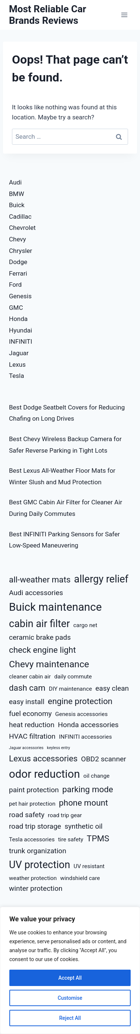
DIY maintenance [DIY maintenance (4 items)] (70, 688)
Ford (15, 284)
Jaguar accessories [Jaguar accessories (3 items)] (26, 747)
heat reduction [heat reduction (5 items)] (32, 724)
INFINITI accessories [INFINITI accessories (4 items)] (85, 736)
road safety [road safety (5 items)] (26, 814)
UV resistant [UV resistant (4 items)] (89, 866)
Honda (18, 318)
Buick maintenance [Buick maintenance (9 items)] (55, 607)
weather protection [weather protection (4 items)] (33, 878)
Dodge (18, 262)
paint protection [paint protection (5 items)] (34, 790)
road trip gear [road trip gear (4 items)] (65, 815)
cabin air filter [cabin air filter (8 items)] (39, 624)
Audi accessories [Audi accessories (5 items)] (36, 592)
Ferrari (18, 273)
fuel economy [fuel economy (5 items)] (30, 713)
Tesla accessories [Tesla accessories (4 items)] (32, 839)
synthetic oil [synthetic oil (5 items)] (84, 826)
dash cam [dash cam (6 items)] (27, 688)
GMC (16, 307)
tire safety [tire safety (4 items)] (71, 839)
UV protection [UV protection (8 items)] (39, 865)
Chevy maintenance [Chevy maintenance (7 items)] (49, 664)
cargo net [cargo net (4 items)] (85, 625)
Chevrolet (22, 227)
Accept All (70, 978)
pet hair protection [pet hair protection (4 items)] (32, 803)
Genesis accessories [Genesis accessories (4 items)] (81, 714)
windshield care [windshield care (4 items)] (80, 878)
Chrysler (20, 250)
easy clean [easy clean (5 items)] (112, 688)
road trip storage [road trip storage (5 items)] (35, 826)
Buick (17, 205)
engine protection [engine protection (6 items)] (80, 701)
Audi (15, 182)
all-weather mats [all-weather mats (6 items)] (40, 579)
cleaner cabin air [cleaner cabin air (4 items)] (30, 676)
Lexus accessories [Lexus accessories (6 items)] (43, 758)
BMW (16, 194)
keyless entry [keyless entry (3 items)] (58, 747)
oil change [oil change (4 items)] (96, 776)
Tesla (16, 375)
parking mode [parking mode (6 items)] (87, 789)
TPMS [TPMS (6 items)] (98, 838)
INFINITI (20, 341)
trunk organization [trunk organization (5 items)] (37, 851)
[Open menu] (124, 14)
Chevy (17, 239)
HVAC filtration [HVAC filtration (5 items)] (32, 736)
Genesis (20, 296)
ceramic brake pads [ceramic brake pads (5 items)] (40, 637)
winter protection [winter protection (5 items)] (35, 888)
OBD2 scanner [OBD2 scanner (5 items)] (103, 759)
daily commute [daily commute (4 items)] (73, 676)
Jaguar (19, 353)
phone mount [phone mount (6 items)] (83, 802)
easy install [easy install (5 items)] (26, 701)
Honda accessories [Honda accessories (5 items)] (88, 724)
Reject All (70, 1018)
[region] (70, 970)
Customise (70, 998)
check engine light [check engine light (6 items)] (42, 650)
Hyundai (20, 330)
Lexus (17, 364)
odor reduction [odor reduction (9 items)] (44, 774)
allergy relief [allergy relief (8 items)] (101, 579)
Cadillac (20, 216)
